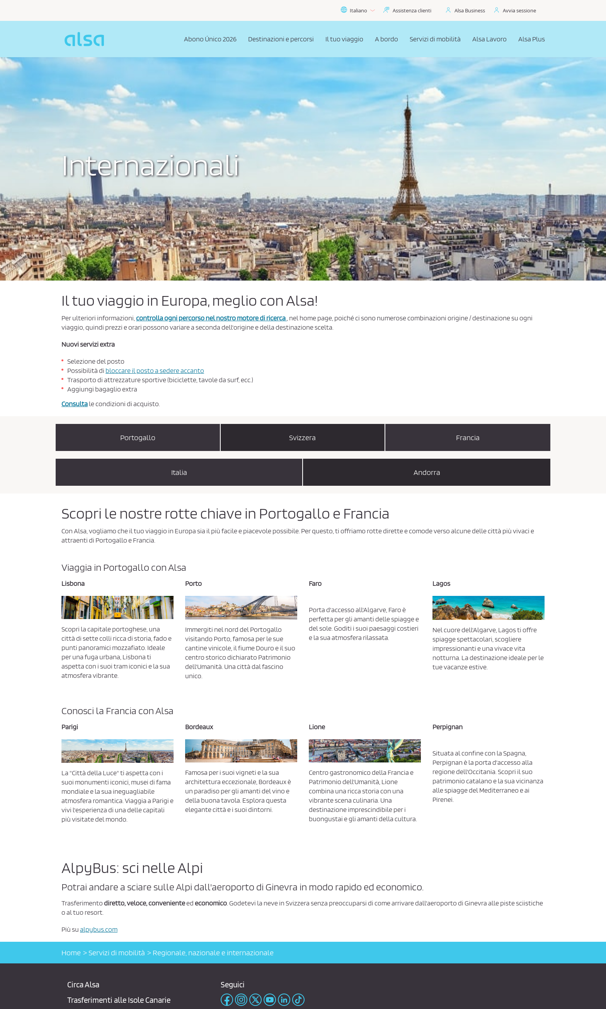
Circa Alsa (83, 984)
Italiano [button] (357, 10)
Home (71, 952)
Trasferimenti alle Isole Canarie (118, 1000)
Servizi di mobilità (117, 952)
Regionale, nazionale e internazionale (213, 952)
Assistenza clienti (412, 10)
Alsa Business (469, 10)
